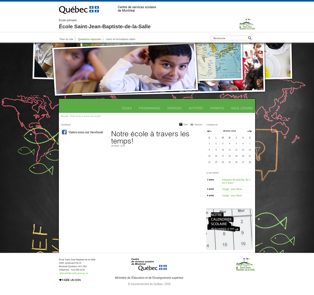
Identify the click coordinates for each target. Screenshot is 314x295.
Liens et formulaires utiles (120, 39)
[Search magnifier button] (250, 38)
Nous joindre (242, 108)
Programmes (149, 108)
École (127, 108)
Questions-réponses (89, 39)
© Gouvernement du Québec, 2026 (149, 284)
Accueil (64, 116)
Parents (217, 108)
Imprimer (198, 124)
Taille (185, 124)
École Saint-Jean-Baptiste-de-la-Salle (105, 24)
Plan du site (66, 39)
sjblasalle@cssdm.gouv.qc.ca (73, 273)
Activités (196, 108)
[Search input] (230, 38)
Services (174, 108)
